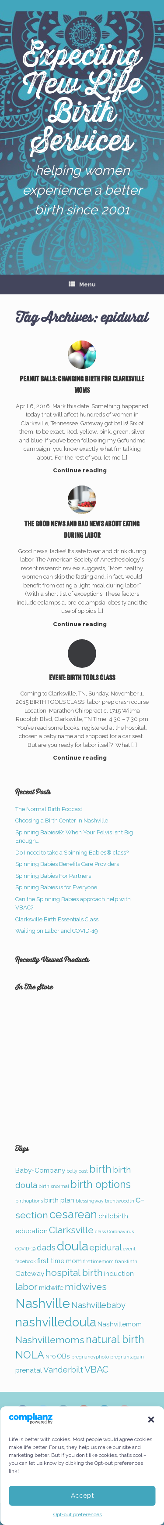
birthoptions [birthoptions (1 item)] (29, 1200)
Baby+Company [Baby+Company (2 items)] (40, 1170)
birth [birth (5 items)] (100, 1169)
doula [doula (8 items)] (72, 1246)
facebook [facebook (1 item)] (25, 1261)
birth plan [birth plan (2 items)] (59, 1200)
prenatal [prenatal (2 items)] (28, 1370)
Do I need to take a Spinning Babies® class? (72, 852)
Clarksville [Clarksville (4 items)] (71, 1229)
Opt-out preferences (77, 1514)
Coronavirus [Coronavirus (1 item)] (120, 1231)
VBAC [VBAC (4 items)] (96, 1369)
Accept (82, 1496)
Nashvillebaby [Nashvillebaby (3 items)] (98, 1305)
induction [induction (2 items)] (119, 1273)
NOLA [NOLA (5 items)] (29, 1355)
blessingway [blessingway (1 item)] (90, 1200)
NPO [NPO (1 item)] (50, 1356)
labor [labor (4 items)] (26, 1286)
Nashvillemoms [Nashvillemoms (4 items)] (49, 1339)
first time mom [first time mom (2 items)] (59, 1261)
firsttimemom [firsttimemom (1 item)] (98, 1261)
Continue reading (82, 470)
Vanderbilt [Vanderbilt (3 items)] (63, 1369)
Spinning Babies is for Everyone (56, 887)
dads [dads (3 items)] (46, 1247)
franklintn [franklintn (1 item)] (126, 1261)
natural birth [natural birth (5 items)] (115, 1339)
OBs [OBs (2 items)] (63, 1356)
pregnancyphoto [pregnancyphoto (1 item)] (90, 1356)
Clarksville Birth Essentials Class (56, 919)
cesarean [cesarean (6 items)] (73, 1214)
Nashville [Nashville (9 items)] (42, 1303)
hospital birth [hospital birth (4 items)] (74, 1272)
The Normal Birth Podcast (48, 809)
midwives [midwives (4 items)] (86, 1286)
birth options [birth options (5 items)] (100, 1184)
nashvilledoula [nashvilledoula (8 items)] (55, 1322)
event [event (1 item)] (129, 1248)
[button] (151, 1419)
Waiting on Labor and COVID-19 (56, 930)
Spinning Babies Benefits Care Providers (67, 864)
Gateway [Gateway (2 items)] (29, 1273)
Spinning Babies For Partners (53, 876)
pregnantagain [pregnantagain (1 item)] (127, 1356)
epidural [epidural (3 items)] (106, 1247)
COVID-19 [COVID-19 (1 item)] (25, 1248)
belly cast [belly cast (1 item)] (77, 1171)
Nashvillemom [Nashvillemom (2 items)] (120, 1324)
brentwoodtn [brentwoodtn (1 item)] (119, 1200)
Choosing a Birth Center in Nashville (61, 820)
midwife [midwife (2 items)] (51, 1287)
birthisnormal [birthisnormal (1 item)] (53, 1186)
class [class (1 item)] (100, 1231)
